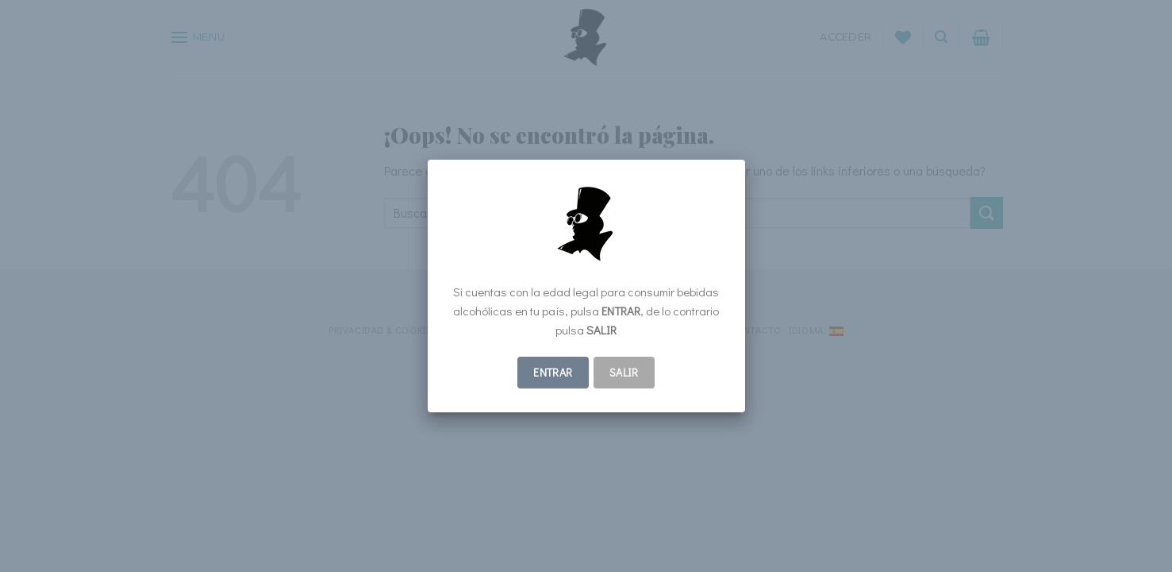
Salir (624, 372)
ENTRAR (553, 372)
